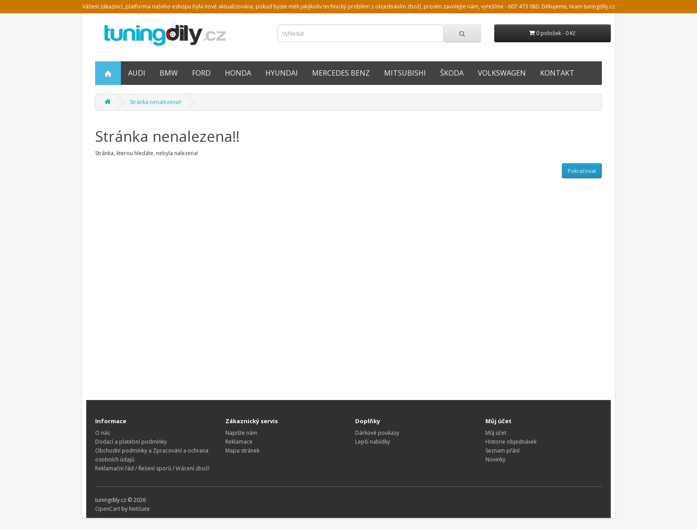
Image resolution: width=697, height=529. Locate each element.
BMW (169, 73)
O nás (102, 433)
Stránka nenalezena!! (155, 102)
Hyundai (281, 73)
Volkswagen (502, 73)
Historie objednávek (511, 441)
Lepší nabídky (372, 441)
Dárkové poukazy (377, 433)
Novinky (495, 459)
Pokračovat (582, 171)
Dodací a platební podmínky (131, 441)
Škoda (452, 73)
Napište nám (241, 433)
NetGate (139, 509)
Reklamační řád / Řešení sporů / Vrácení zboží (152, 468)
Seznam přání (502, 450)
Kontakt (557, 73)
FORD (201, 73)
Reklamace (238, 441)
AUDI (136, 73)
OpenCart (107, 509)
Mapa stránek (242, 450)
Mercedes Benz (341, 73)
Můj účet (495, 433)
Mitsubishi (405, 73)
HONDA (238, 73)
